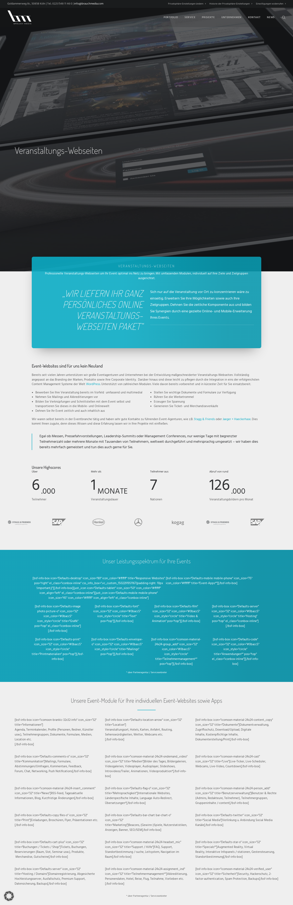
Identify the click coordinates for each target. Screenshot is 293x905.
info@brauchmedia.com (88, 3)
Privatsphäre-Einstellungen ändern (187, 4)
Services (70, 784)
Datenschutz (168, 881)
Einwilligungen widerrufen (271, 4)
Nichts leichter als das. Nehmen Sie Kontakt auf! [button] (87, 768)
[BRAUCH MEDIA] (19, 17)
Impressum (183, 881)
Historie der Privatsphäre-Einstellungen (230, 4)
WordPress (93, 216)
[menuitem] (187, 4)
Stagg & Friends (204, 251)
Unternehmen (231, 17)
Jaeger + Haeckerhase (237, 251)
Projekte (208, 17)
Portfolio (171, 17)
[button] (284, 17)
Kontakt (254, 17)
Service (190, 17)
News (271, 17)
